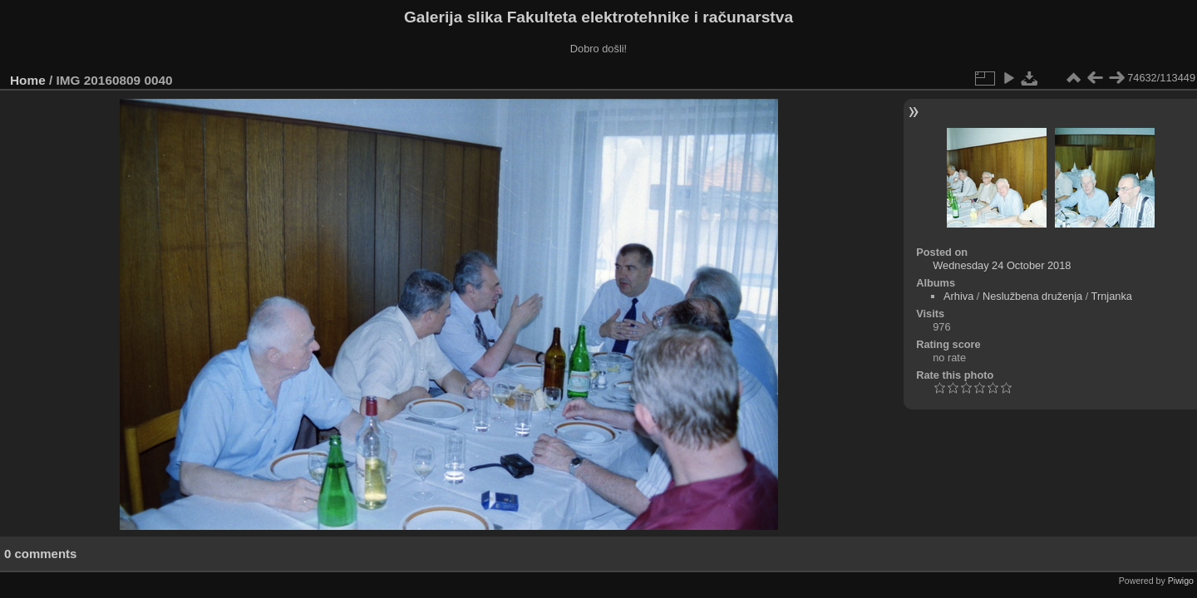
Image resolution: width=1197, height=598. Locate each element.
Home (28, 80)
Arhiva (958, 296)
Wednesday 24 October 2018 (1002, 265)
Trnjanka (1111, 296)
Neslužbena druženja (1032, 296)
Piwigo (1181, 581)
